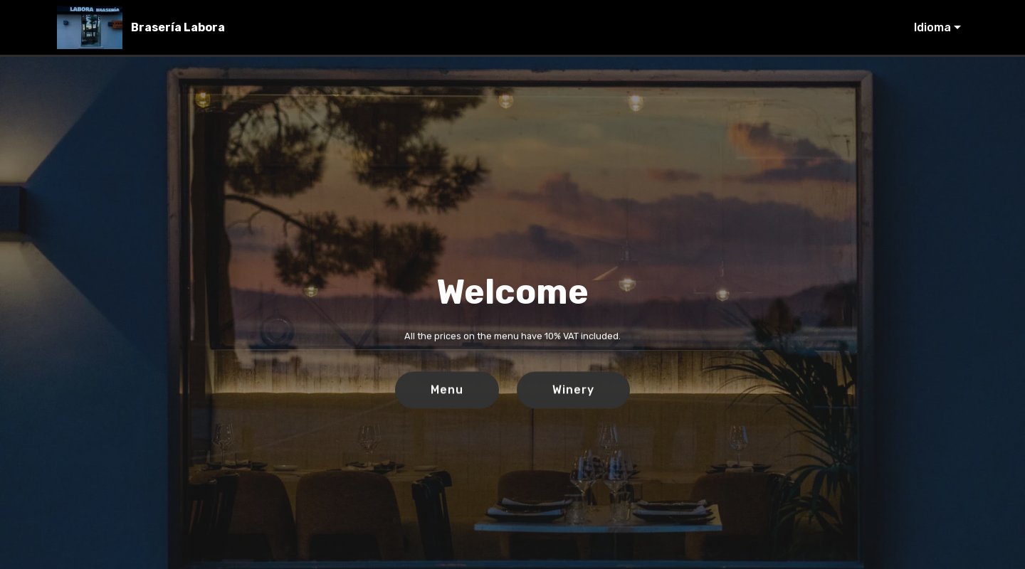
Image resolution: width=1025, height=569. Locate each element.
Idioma (932, 27)
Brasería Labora (178, 27)
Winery (573, 390)
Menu (447, 390)
